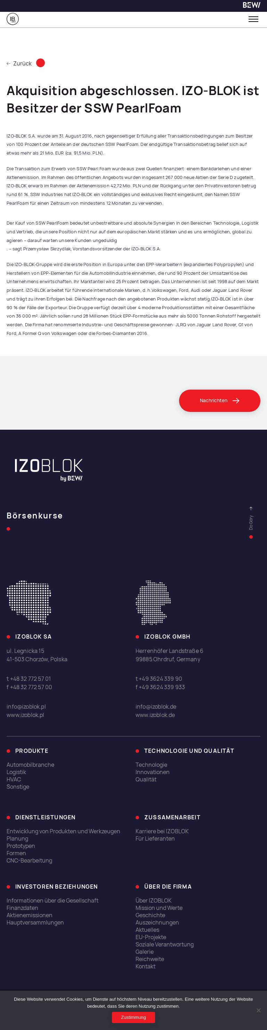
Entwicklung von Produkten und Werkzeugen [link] (63, 831)
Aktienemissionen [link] (29, 915)
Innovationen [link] (153, 772)
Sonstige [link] (18, 787)
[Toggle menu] (253, 19)
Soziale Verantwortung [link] (165, 945)
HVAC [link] (14, 779)
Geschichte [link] (150, 915)
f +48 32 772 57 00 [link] (29, 687)
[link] (251, 6)
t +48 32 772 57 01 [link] (29, 679)
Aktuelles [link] (147, 930)
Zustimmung (133, 1017)
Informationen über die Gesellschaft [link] (52, 901)
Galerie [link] (145, 952)
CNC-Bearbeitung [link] (29, 860)
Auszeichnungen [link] (157, 923)
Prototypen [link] (21, 846)
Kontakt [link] (145, 966)
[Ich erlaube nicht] (258, 1010)
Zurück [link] (19, 63)
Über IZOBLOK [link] (154, 901)
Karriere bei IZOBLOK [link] (162, 831)
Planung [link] (17, 838)
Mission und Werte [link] (159, 908)
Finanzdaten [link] (22, 908)
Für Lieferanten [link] (155, 838)
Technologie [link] (151, 765)
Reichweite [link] (150, 959)
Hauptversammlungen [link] (35, 923)
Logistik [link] (16, 772)
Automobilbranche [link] (30, 765)
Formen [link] (16, 853)
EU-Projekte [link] (151, 937)
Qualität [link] (146, 779)
